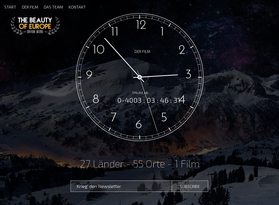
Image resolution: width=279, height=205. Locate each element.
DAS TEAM (53, 7)
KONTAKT (77, 7)
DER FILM (30, 7)
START (10, 7)
